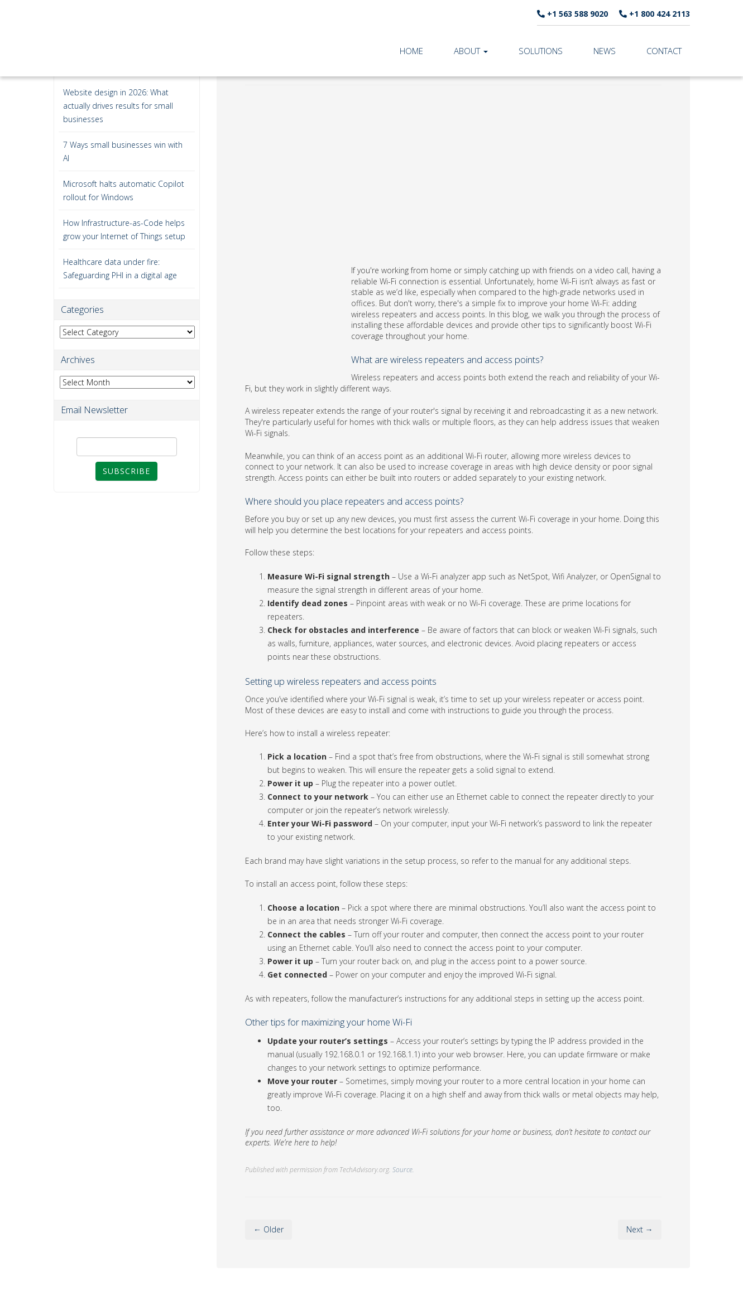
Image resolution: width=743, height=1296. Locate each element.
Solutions (541, 50)
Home (411, 50)
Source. (403, 1169)
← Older (268, 1229)
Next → (639, 1229)
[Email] (127, 446)
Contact (664, 50)
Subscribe (126, 471)
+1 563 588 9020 (572, 13)
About (471, 50)
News (604, 50)
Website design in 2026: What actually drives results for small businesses (118, 105)
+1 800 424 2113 (654, 13)
